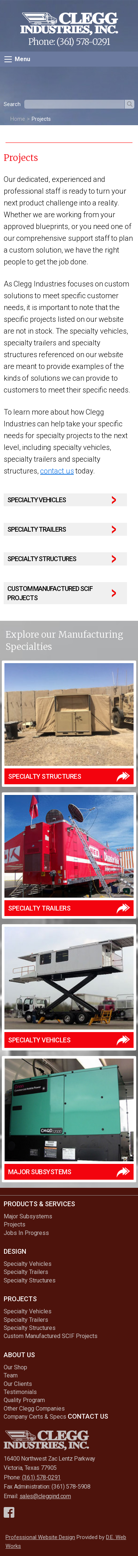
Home (17, 119)
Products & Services (39, 1204)
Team (11, 1375)
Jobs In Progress (26, 1232)
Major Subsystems (28, 1216)
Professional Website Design (40, 1537)
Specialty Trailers (26, 1271)
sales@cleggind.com (45, 1496)
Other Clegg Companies (34, 1408)
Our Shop (15, 1367)
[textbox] (74, 104)
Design (15, 1251)
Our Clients (18, 1383)
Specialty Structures (30, 1280)
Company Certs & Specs (35, 1416)
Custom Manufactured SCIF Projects (51, 1336)
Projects (41, 119)
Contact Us (88, 1416)
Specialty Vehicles (28, 1263)
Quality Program (24, 1400)
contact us (57, 471)
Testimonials (20, 1391)
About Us (19, 1355)
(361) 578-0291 (83, 41)
